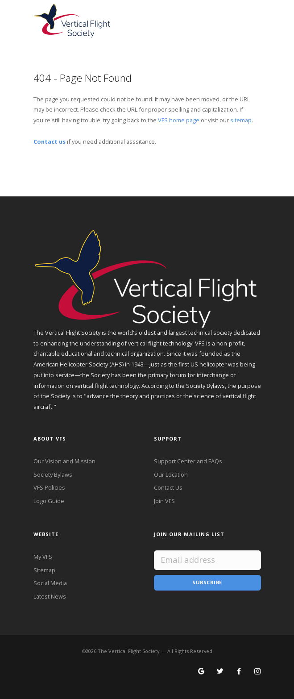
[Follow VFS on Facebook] (239, 672)
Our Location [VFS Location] (171, 474)
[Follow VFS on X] (220, 672)
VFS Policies (49, 487)
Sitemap (44, 570)
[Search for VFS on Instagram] (257, 672)
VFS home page (178, 120)
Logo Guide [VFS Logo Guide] (48, 501)
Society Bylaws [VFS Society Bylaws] (52, 474)
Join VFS (164, 501)
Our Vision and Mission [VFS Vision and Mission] (64, 461)
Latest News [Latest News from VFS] (49, 596)
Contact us (49, 141)
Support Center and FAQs (188, 461)
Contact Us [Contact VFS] (168, 487)
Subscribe (207, 582)
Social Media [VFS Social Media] (50, 583)
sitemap (241, 120)
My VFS (42, 557)
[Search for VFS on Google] (201, 672)
